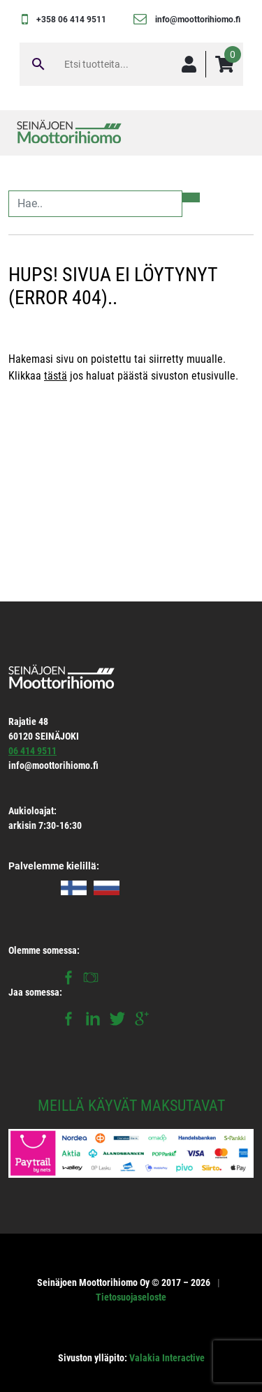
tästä (55, 375)
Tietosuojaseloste (131, 1297)
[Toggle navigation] (233, 133)
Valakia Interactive (167, 1357)
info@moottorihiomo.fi (197, 19)
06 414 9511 (32, 750)
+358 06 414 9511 (71, 19)
